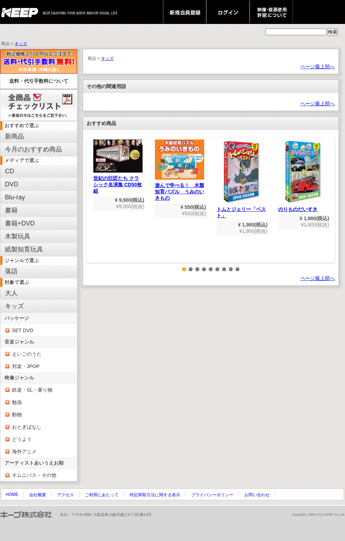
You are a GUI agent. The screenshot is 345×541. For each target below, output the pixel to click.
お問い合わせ (257, 494)
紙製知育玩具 (24, 249)
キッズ (20, 43)
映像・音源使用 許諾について (271, 12)
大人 (11, 293)
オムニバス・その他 (34, 475)
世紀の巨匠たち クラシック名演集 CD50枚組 (118, 166)
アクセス (65, 494)
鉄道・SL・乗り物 (32, 390)
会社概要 (37, 494)
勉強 (17, 402)
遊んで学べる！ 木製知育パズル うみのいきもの (179, 170)
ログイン (228, 12)
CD (9, 171)
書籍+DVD (20, 223)
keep (21, 12)
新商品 (14, 136)
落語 (11, 271)
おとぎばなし (27, 427)
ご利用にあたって (102, 494)
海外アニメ (24, 451)
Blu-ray (15, 197)
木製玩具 (17, 236)
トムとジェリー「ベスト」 (241, 178)
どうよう (22, 439)
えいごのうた (27, 354)
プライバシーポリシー (212, 494)
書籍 (11, 210)
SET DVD (22, 330)
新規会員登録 (184, 12)
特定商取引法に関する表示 (155, 494)
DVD (11, 184)
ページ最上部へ (317, 66)
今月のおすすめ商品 (33, 149)
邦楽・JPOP (26, 366)
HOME (12, 494)
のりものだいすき (302, 175)
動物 (17, 414)
